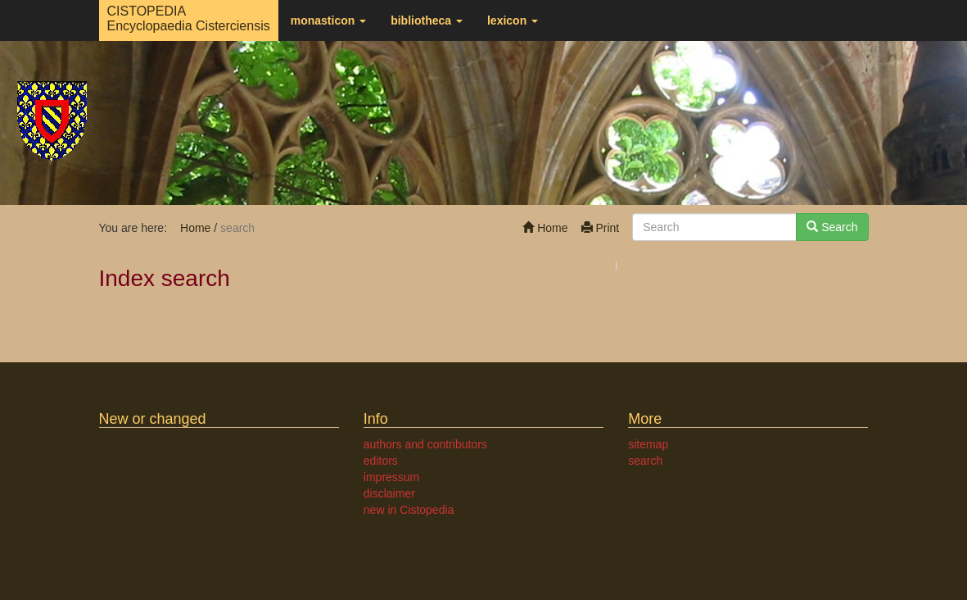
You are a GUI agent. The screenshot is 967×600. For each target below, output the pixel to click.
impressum (391, 477)
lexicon (512, 20)
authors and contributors (425, 444)
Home (544, 227)
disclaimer (389, 493)
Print (600, 227)
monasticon (328, 20)
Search (832, 227)
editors (381, 460)
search (645, 460)
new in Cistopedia (409, 509)
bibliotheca (427, 20)
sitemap (648, 444)
